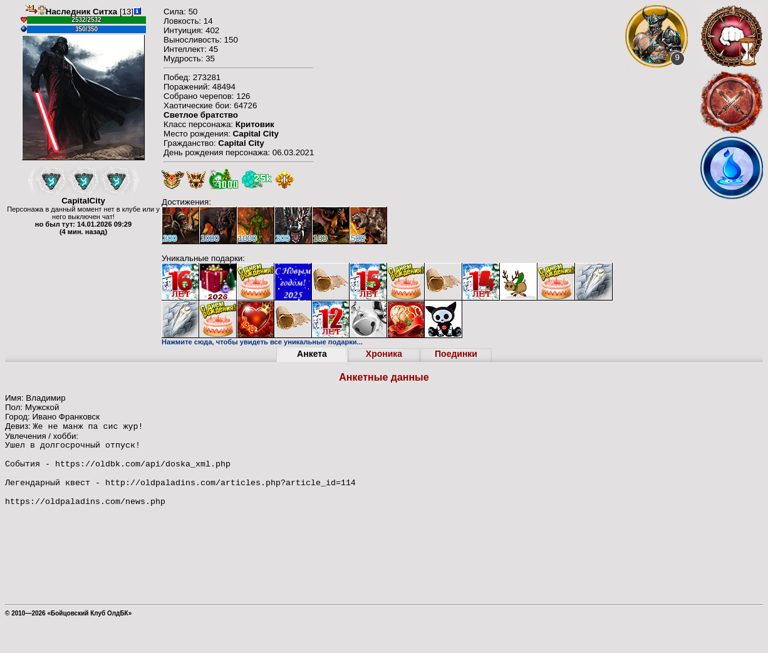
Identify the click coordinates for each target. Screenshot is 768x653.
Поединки (456, 354)
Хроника (384, 354)
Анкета (312, 354)
